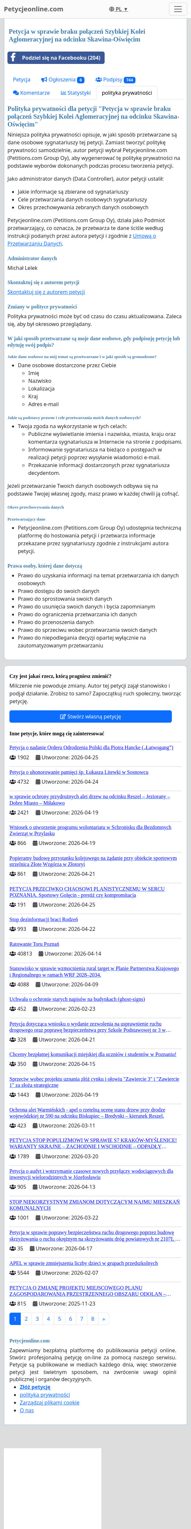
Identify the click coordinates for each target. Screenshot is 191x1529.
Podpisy (116, 79)
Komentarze (31, 92)
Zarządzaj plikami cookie (49, 1402)
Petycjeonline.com (33, 9)
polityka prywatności (127, 92)
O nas (27, 1410)
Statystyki (76, 92)
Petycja (21, 79)
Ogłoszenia (62, 79)
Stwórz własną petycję (90, 716)
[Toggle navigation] (178, 9)
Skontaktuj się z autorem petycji (46, 291)
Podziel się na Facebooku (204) (54, 58)
